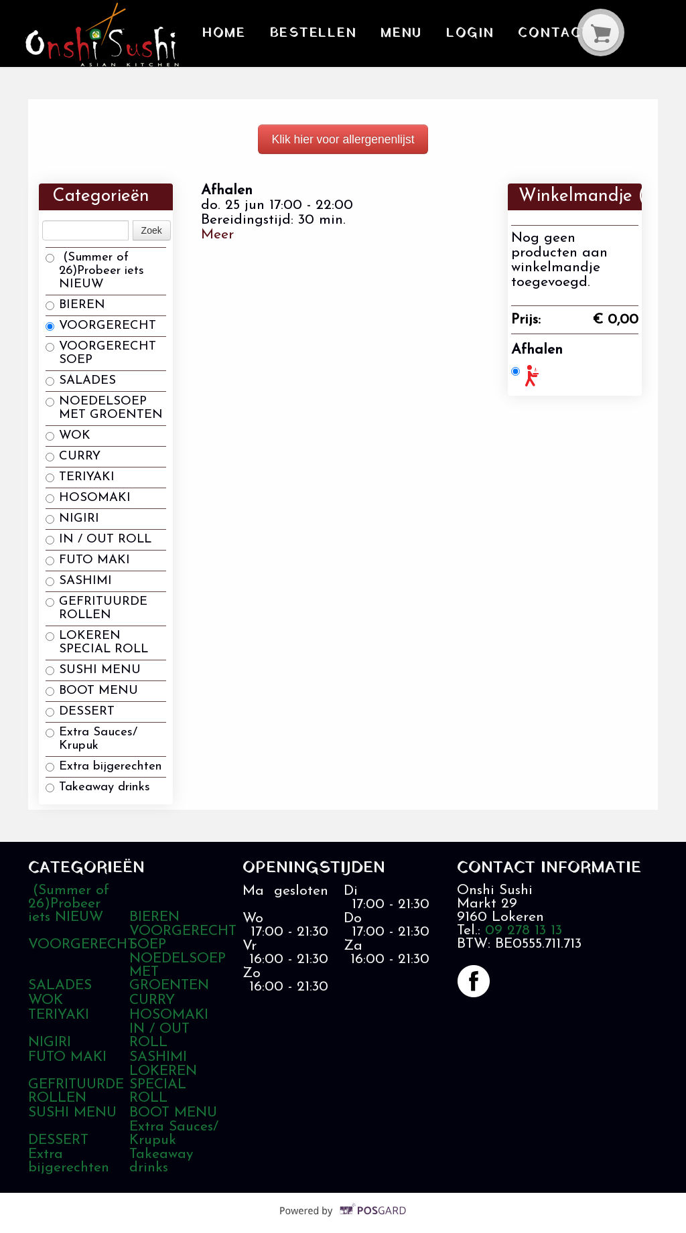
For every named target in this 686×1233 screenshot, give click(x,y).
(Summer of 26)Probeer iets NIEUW (95, 271)
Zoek (151, 230)
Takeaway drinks (98, 787)
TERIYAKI (80, 477)
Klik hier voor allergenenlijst (342, 139)
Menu (391, 32)
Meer (217, 235)
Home (223, 32)
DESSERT (80, 711)
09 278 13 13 (523, 931)
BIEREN (75, 305)
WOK (68, 435)
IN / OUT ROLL (98, 539)
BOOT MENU (92, 690)
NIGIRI (72, 518)
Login (456, 32)
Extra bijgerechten (104, 766)
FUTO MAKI (88, 560)
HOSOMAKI (88, 498)
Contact (535, 32)
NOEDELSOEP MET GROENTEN (104, 408)
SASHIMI (79, 581)
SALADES (81, 380)
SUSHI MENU (93, 670)
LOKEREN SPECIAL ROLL (97, 643)
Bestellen (307, 32)
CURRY (73, 456)
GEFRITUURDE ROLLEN (96, 608)
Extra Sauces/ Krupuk (91, 739)
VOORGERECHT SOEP (101, 353)
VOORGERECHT (101, 325)
